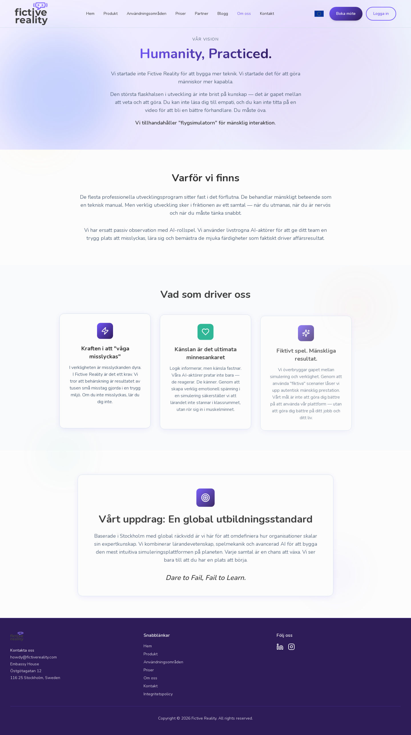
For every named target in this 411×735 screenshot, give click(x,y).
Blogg (222, 13)
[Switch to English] (319, 13)
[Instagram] (291, 646)
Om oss (244, 13)
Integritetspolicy (158, 694)
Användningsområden (146, 13)
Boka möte (346, 13)
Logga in (381, 13)
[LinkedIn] (280, 646)
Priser (181, 13)
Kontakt (267, 13)
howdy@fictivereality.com (33, 657)
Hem (90, 13)
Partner (201, 13)
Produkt (111, 13)
